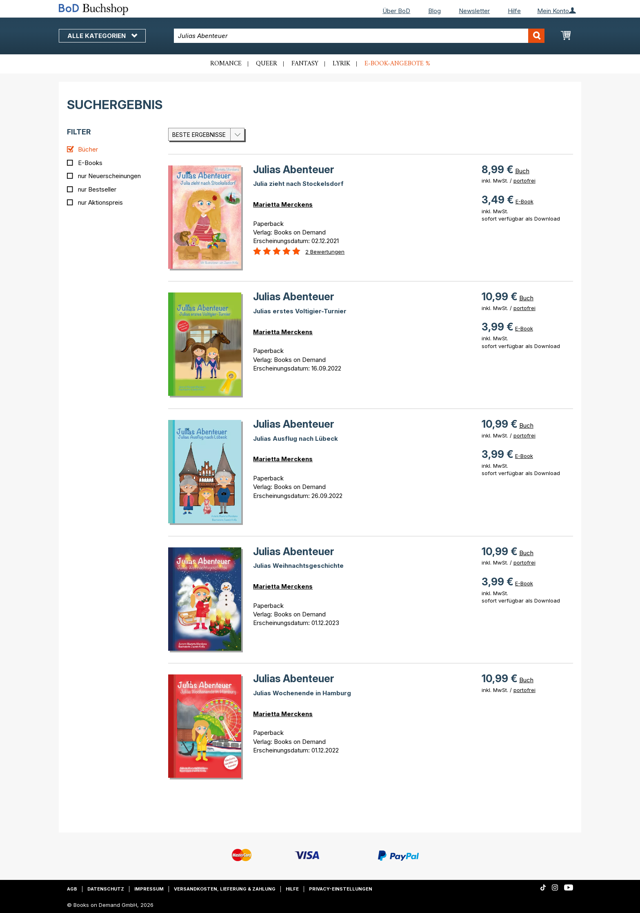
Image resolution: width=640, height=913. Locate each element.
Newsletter (474, 11)
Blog (434, 11)
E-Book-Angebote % (397, 63)
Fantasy (304, 63)
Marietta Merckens (283, 204)
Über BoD (396, 11)
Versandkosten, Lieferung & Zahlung (225, 889)
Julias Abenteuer (293, 169)
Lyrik (341, 63)
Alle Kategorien (102, 36)
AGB (72, 889)
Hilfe (514, 11)
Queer (266, 63)
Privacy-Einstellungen (340, 889)
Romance (226, 63)
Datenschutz (105, 889)
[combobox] (359, 36)
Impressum (149, 889)
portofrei (524, 180)
